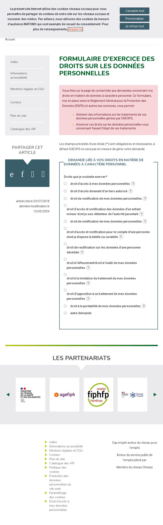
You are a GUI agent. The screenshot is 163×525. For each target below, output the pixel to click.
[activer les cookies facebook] (12, 184)
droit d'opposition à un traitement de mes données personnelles (102, 306)
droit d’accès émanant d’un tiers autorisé (101, 200)
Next (155, 404)
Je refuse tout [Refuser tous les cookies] (134, 26)
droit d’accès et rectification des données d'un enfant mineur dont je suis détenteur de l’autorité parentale (105, 221)
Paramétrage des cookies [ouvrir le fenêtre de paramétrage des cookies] (57, 505)
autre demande (80, 323)
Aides (53, 452)
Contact (54, 465)
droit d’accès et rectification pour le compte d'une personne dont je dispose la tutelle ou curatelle (108, 244)
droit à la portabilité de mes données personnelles (108, 315)
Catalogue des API (61, 473)
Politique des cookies (57, 479)
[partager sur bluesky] (43, 184)
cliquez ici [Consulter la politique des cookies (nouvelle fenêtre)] (75, 29)
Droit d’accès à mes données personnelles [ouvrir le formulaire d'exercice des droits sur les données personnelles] (59, 515)
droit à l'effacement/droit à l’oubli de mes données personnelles (102, 275)
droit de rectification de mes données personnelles (109, 208)
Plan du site (57, 469)
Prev (7, 404)
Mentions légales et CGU (66, 460)
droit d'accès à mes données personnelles (103, 193)
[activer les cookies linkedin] (22, 184)
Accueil (10, 49)
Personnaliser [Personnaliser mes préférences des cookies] (134, 18)
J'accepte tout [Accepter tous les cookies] (134, 10)
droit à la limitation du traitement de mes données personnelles (101, 291)
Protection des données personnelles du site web (60, 492)
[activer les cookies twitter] (33, 184)
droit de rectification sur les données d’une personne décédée (104, 260)
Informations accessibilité (66, 456)
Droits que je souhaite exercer (85, 186)
